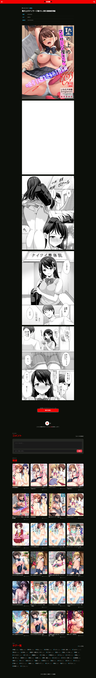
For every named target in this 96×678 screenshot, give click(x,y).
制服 (77, 652)
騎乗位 (35, 655)
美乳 (77, 655)
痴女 (15, 660)
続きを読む (48, 410)
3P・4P (27, 655)
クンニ (77, 660)
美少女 (16, 652)
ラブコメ (72, 663)
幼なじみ (29, 660)
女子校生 (48, 649)
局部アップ (40, 663)
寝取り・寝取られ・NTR (37, 652)
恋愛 (38, 658)
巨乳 (23, 649)
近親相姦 (77, 658)
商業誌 (30, 8)
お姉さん (45, 660)
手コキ (69, 660)
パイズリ (69, 655)
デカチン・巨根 (67, 658)
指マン (64, 663)
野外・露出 (47, 658)
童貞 (31, 663)
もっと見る (81, 646)
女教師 (16, 666)
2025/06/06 (30, 20)
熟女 (56, 663)
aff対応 (25, 652)
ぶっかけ (56, 658)
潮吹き (24, 658)
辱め (31, 658)
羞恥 (37, 660)
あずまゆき (30, 14)
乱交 (53, 660)
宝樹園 (48, 2)
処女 (58, 652)
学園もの (53, 655)
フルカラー (77, 649)
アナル (61, 655)
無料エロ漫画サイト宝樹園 (49, 674)
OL (22, 660)
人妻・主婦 (67, 649)
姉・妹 (16, 658)
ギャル (61, 660)
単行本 (29, 17)
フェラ (57, 649)
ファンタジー (17, 655)
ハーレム (24, 666)
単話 (15, 649)
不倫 (15, 663)
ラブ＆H (50, 652)
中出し (39, 649)
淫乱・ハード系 (68, 652)
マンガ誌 (44, 655)
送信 (79, 451)
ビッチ (49, 663)
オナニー (23, 663)
